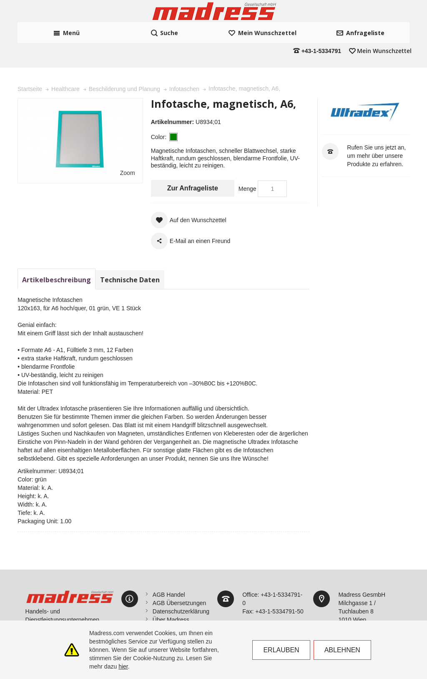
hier (123, 666)
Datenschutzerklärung (181, 588)
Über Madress (171, 596)
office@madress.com (365, 613)
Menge (247, 165)
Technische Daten (130, 256)
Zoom (127, 150)
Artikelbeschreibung (56, 256)
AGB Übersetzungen (179, 579)
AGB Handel (169, 571)
